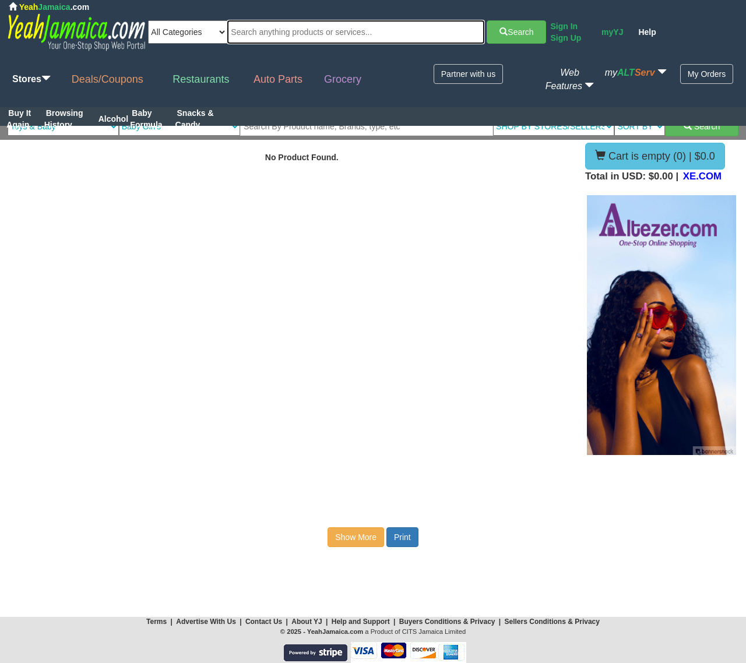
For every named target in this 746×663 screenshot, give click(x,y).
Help (647, 32)
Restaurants (201, 79)
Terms (156, 622)
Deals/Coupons (107, 79)
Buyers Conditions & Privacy (448, 622)
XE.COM (702, 176)
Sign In (564, 26)
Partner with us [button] (468, 74)
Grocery (342, 79)
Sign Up (565, 38)
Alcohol (113, 119)
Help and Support (361, 622)
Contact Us (263, 622)
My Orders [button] (707, 74)
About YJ (306, 622)
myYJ (612, 32)
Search (516, 32)
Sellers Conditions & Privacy (552, 622)
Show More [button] (355, 537)
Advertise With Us (206, 622)
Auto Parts (278, 79)
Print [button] (402, 537)
